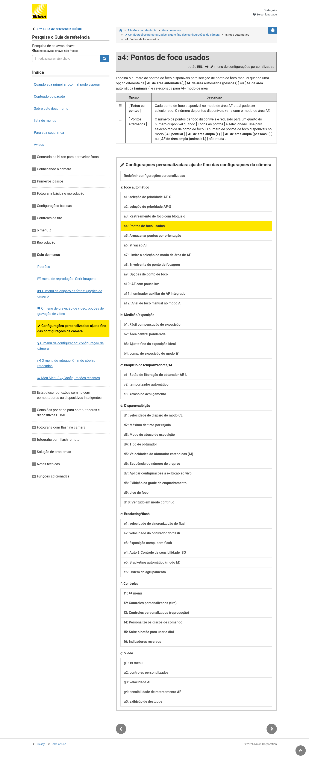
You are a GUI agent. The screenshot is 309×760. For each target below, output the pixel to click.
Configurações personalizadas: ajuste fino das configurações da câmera (71, 328)
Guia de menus (171, 30)
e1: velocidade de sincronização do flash (155, 523)
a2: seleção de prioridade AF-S (147, 207)
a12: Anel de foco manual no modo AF (153, 303)
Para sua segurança (49, 133)
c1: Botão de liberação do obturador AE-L (155, 375)
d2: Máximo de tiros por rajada (147, 425)
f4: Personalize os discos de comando (153, 622)
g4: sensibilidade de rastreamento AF (152, 692)
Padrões (43, 267)
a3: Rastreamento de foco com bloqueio (154, 216)
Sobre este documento (51, 108)
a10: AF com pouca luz (141, 284)
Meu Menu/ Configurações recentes (68, 378)
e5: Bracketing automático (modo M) (152, 562)
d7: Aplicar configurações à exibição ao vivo (158, 473)
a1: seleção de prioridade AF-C (147, 197)
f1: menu (133, 593)
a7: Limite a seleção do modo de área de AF (157, 255)
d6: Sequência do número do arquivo (152, 464)
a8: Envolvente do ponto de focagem (152, 265)
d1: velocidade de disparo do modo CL (153, 415)
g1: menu (133, 663)
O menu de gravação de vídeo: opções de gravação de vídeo (70, 311)
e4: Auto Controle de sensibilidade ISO (155, 552)
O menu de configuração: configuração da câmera (70, 346)
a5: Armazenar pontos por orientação (152, 236)
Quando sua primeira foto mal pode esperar (67, 84)
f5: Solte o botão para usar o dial (149, 632)
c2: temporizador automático (146, 384)
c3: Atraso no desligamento (145, 394)
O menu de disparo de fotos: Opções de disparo (69, 293)
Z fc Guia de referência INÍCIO (59, 29)
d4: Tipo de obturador (140, 444)
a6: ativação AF (135, 245)
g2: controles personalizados (146, 672)
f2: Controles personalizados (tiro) (150, 603)
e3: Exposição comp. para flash (148, 543)
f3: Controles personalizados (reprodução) (156, 613)
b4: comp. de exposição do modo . (152, 353)
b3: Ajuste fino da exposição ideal (150, 344)
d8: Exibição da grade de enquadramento (155, 483)
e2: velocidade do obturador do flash (152, 533)
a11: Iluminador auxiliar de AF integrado (154, 294)
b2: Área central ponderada (144, 334)
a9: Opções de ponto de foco (146, 274)
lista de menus (45, 121)
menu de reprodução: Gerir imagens (66, 279)
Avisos (39, 145)
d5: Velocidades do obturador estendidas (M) (158, 454)
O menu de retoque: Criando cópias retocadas (66, 363)
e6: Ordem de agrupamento (145, 572)
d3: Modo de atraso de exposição (149, 435)
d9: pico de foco (136, 493)
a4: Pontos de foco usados (144, 226)
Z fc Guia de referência (142, 30)
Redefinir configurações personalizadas (154, 176)
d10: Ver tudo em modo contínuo (149, 502)
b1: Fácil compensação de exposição (152, 324)
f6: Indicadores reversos (142, 642)
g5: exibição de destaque (143, 701)
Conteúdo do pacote (49, 96)
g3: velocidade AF (137, 682)
